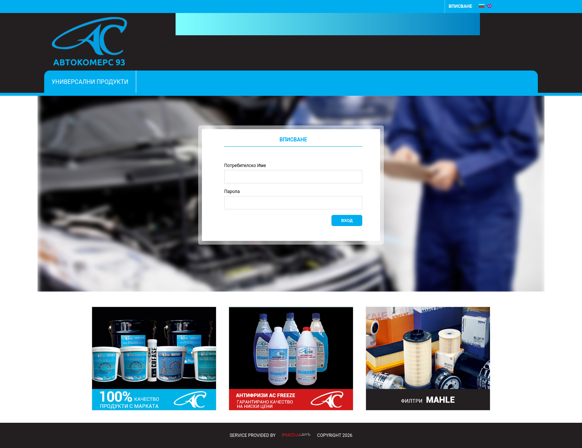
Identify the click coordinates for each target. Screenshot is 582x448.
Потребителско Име (245, 165)
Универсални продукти (90, 81)
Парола (232, 191)
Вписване (460, 6)
